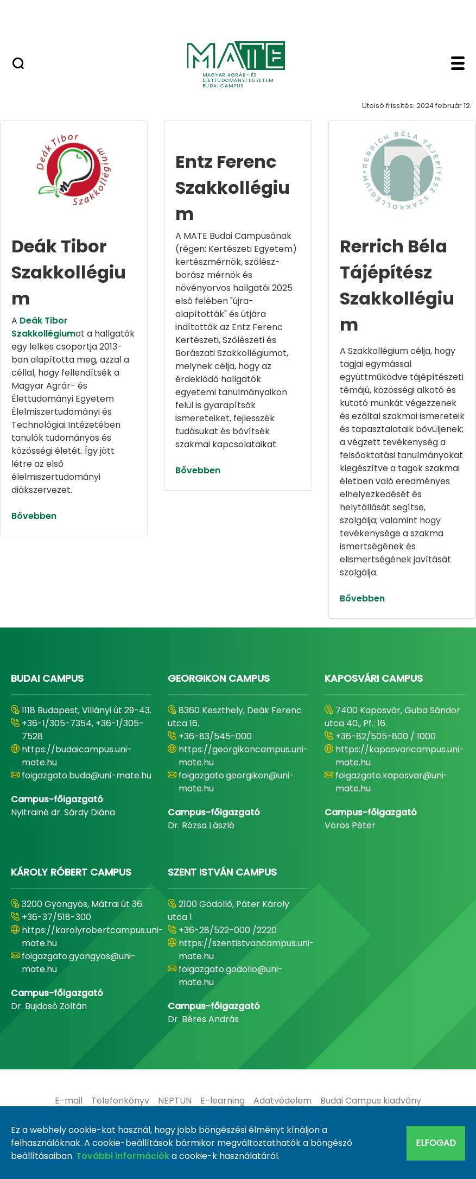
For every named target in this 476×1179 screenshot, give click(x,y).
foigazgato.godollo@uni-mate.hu (231, 975)
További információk (122, 1156)
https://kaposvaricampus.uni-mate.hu (399, 756)
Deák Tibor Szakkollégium (43, 327)
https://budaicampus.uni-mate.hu (77, 756)
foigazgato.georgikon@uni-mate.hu (236, 782)
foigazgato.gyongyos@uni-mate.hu (79, 962)
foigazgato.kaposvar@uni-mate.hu (391, 782)
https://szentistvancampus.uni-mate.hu (246, 949)
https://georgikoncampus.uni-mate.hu (243, 756)
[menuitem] (68, 1101)
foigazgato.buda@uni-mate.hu (86, 775)
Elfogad (436, 1143)
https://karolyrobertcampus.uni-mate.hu (92, 936)
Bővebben (33, 516)
